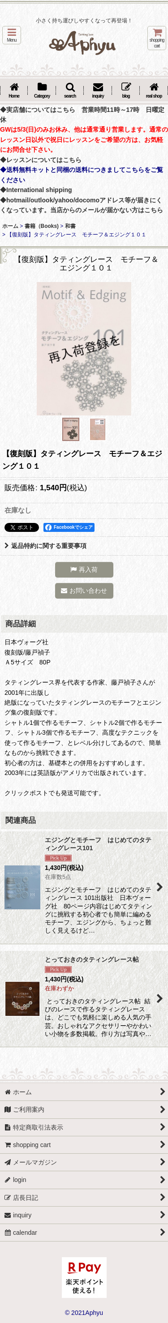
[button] (11, 35)
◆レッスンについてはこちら (41, 159)
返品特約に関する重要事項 (45, 545)
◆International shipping (36, 189)
